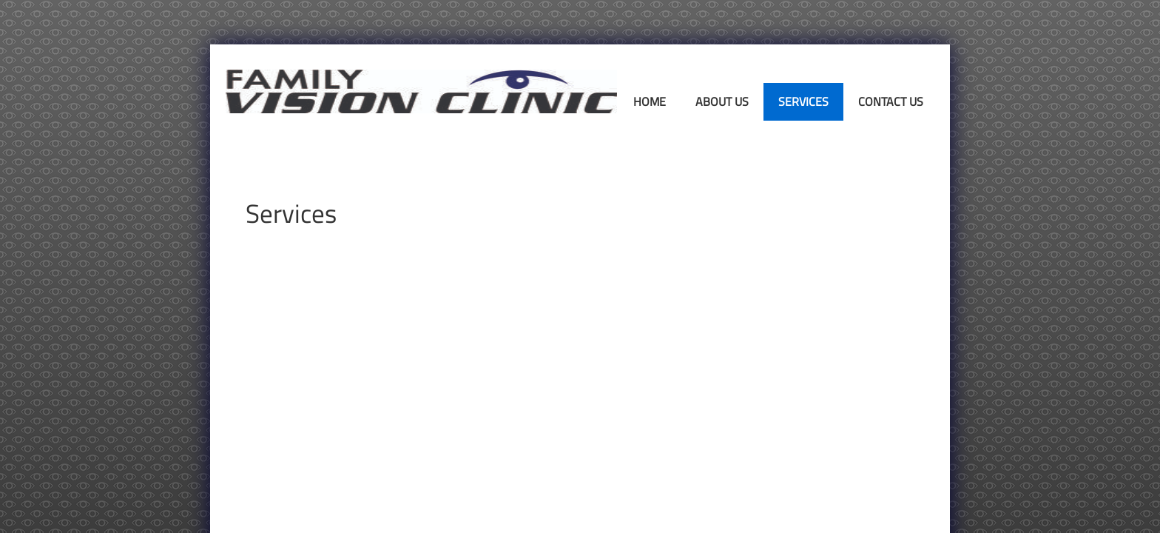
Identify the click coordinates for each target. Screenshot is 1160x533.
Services (803, 101)
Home (649, 101)
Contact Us (890, 101)
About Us (722, 101)
